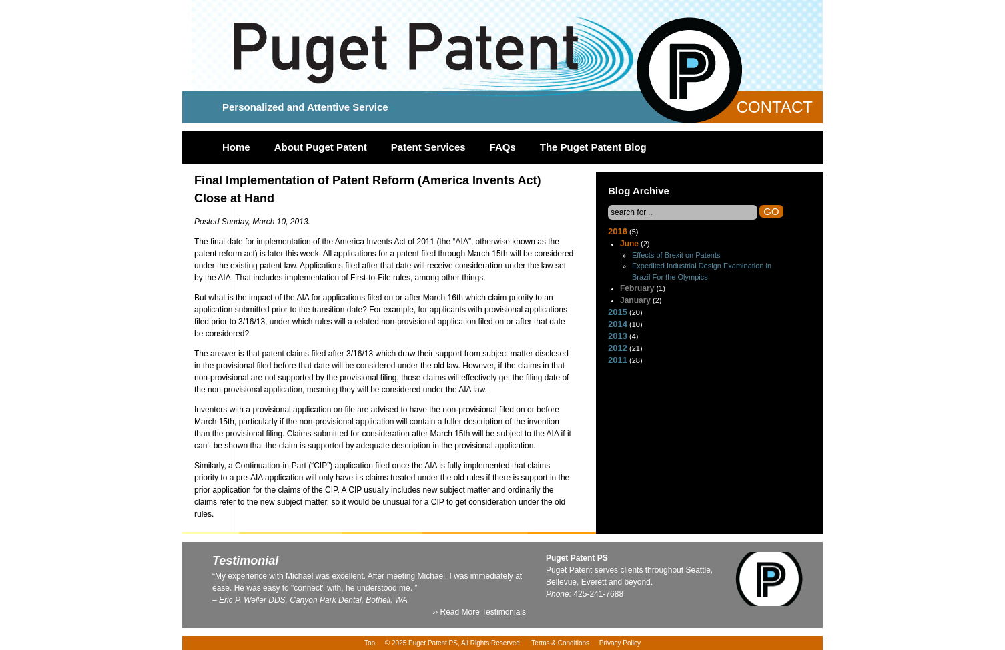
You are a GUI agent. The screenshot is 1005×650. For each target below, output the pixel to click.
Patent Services (428, 147)
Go (771, 211)
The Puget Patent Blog (593, 147)
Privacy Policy (620, 643)
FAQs (503, 147)
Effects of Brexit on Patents (676, 255)
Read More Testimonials (483, 612)
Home (236, 147)
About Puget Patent (320, 147)
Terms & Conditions (560, 643)
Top (369, 643)
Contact (775, 107)
